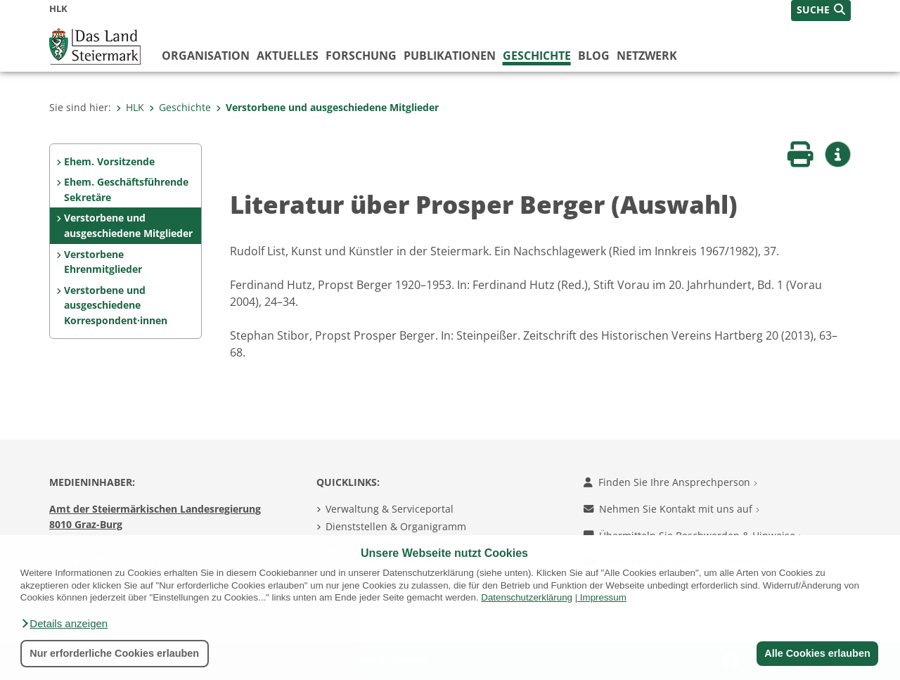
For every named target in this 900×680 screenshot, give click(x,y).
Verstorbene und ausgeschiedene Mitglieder (327, 107)
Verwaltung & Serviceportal (390, 508)
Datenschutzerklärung (526, 597)
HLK (130, 107)
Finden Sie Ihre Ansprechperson (670, 482)
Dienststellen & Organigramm (396, 526)
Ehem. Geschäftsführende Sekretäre (126, 189)
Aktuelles (288, 55)
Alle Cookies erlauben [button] (817, 653)
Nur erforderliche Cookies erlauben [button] (114, 653)
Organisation (206, 55)
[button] (64, 623)
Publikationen (450, 55)
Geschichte (537, 55)
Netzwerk (647, 55)
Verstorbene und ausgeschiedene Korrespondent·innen (115, 305)
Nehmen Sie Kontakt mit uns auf (671, 508)
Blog (594, 55)
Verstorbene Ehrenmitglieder (103, 262)
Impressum (603, 597)
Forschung (361, 55)
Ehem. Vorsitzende (109, 161)
